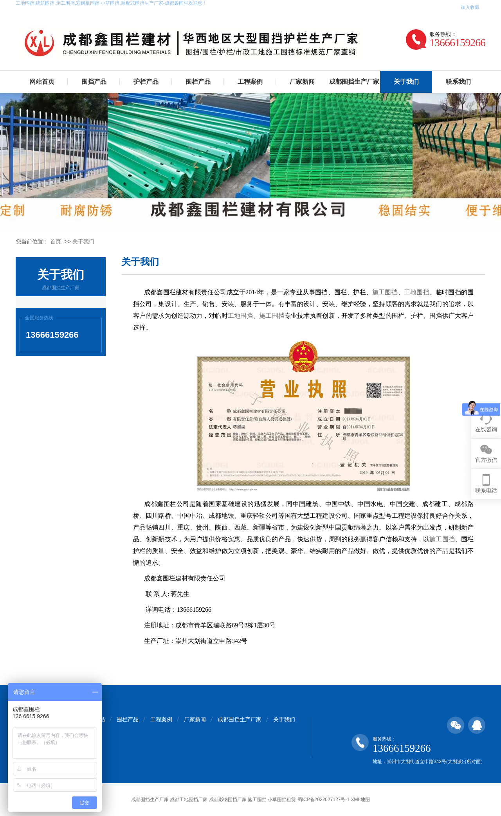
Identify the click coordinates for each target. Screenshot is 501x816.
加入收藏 (470, 7)
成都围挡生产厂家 (354, 81)
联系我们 (458, 81)
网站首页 (41, 81)
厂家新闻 (302, 81)
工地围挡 (416, 292)
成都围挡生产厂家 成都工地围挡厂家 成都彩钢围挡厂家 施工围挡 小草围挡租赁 (213, 799)
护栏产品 (146, 81)
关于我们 (406, 81)
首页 (55, 241)
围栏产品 (198, 81)
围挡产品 (93, 81)
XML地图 (360, 799)
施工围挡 (385, 292)
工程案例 (250, 81)
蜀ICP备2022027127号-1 (323, 799)
